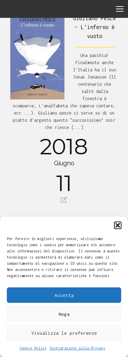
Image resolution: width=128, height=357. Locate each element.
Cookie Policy (33, 348)
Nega (64, 314)
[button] (117, 225)
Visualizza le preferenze (64, 333)
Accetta (64, 295)
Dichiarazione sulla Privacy (77, 348)
